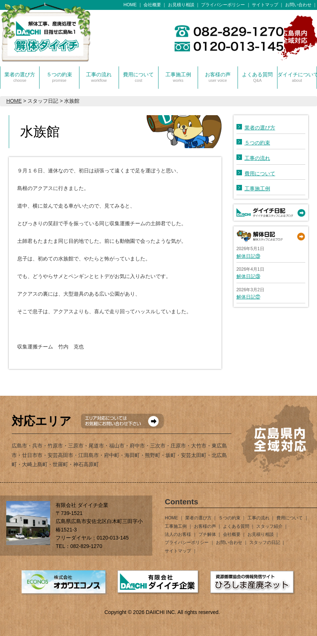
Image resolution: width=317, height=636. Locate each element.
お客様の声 (218, 77)
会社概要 (152, 4)
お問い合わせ (298, 4)
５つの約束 (59, 77)
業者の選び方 (19, 77)
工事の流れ (99, 77)
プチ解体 (207, 534)
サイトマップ (265, 4)
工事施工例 (178, 77)
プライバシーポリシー (223, 4)
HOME (130, 4)
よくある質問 (257, 77)
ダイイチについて (297, 77)
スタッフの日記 (264, 542)
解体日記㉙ (248, 256)
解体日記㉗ (248, 297)
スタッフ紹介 (269, 526)
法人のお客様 (178, 534)
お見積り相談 (181, 4)
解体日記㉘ (248, 276)
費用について (138, 77)
